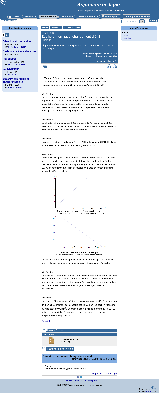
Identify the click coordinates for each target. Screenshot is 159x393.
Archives (30, 16)
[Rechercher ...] (130, 21)
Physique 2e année (72, 28)
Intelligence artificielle (136, 16)
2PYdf (126, 36)
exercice (127, 38)
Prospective (67, 16)
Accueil (14, 16)
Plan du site (66, 381)
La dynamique (11, 69)
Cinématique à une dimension (20, 51)
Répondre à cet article (60, 348)
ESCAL (149, 391)
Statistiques (111, 16)
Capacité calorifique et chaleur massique (16, 80)
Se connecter (10, 21)
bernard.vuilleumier (107, 61)
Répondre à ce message (104, 373)
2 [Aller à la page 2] (7, 35)
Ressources (48, 16)
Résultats (46, 321)
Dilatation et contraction (17, 41)
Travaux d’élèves (87, 16)
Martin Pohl (13, 74)
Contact (78, 381)
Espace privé (90, 381)
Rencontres (9, 58)
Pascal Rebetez (15, 87)
